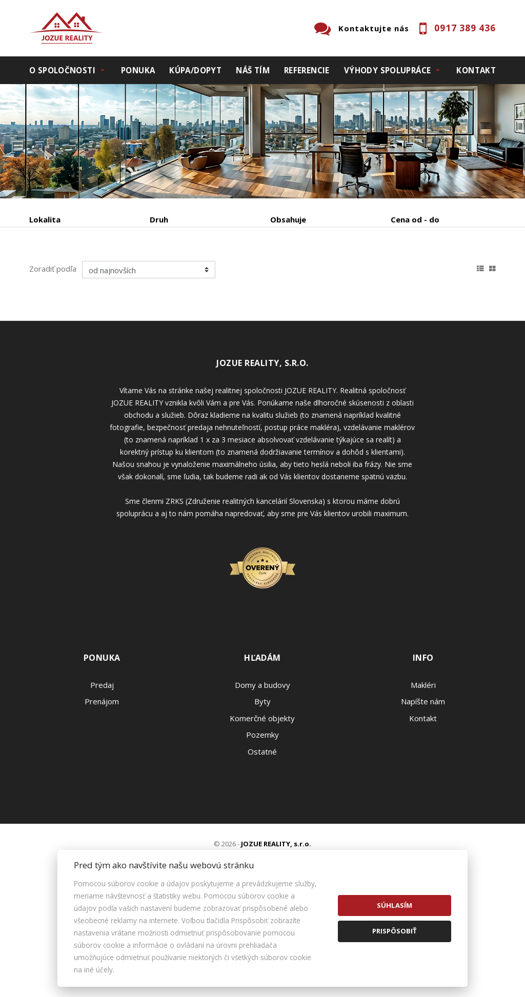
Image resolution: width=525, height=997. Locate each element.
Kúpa (183, 273)
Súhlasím (394, 905)
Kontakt (476, 70)
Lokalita (44, 219)
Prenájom (123, 273)
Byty (262, 800)
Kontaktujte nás (373, 28)
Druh (159, 219)
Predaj (61, 273)
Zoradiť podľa (52, 367)
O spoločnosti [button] (62, 70)
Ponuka (138, 70)
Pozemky (262, 833)
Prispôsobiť (394, 930)
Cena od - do (415, 219)
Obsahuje (288, 219)
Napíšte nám (423, 800)
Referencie (307, 70)
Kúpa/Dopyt (195, 70)
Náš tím (253, 70)
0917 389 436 (465, 28)
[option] (262, 141)
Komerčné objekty (262, 816)
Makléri (423, 783)
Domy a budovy (262, 783)
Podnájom (68, 297)
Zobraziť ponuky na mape (302, 273)
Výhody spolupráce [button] (387, 70)
